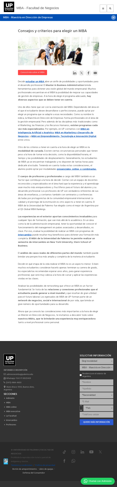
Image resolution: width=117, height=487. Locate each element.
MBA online (11, 407)
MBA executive (13, 411)
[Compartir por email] (95, 73)
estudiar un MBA (35, 82)
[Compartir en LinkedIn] (75, 73)
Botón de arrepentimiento (24, 469)
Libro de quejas (46, 469)
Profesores (11, 424)
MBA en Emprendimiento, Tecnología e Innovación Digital (63, 136)
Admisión (10, 398)
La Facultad (11, 416)
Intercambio (11, 420)
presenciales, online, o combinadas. (77, 169)
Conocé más (32, 72)
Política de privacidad (45, 465)
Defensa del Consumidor (34, 473)
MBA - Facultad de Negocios (37, 8)
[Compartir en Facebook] (88, 73)
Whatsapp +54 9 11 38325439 (18, 378)
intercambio (25, 235)
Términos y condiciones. (22, 465)
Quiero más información (96, 422)
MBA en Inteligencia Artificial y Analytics (53, 131)
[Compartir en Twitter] (81, 73)
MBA (8, 402)
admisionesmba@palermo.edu (20, 374)
